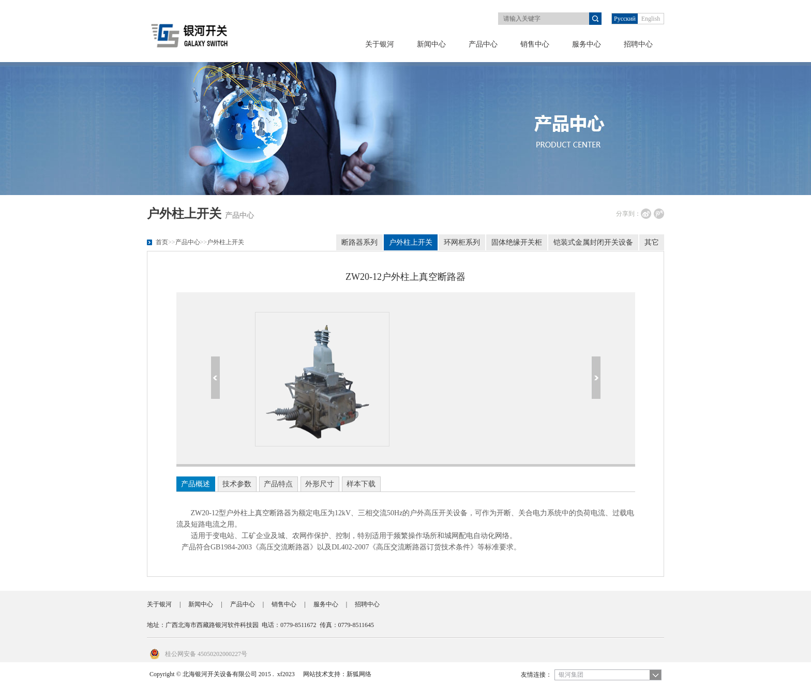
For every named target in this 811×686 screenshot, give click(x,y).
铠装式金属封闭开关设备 (593, 242)
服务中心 (586, 44)
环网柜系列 (462, 242)
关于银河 (379, 44)
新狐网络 (359, 674)
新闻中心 (431, 44)
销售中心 (534, 44)
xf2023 (286, 674)
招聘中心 (638, 44)
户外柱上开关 (225, 242)
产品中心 (483, 44)
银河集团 (571, 674)
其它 (651, 242)
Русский (625, 18)
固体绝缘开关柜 (516, 242)
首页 (162, 242)
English (650, 18)
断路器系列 (359, 242)
